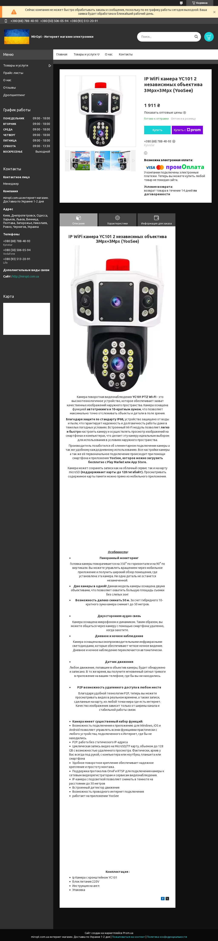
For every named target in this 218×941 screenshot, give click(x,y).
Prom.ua (128, 933)
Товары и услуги (85, 54)
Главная (61, 54)
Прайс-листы (13, 73)
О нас (109, 54)
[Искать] (196, 37)
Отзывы (9, 87)
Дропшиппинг (14, 95)
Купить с (187, 130)
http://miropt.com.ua (25, 276)
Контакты (126, 54)
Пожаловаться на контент (128, 936)
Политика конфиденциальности (167, 936)
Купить (157, 130)
